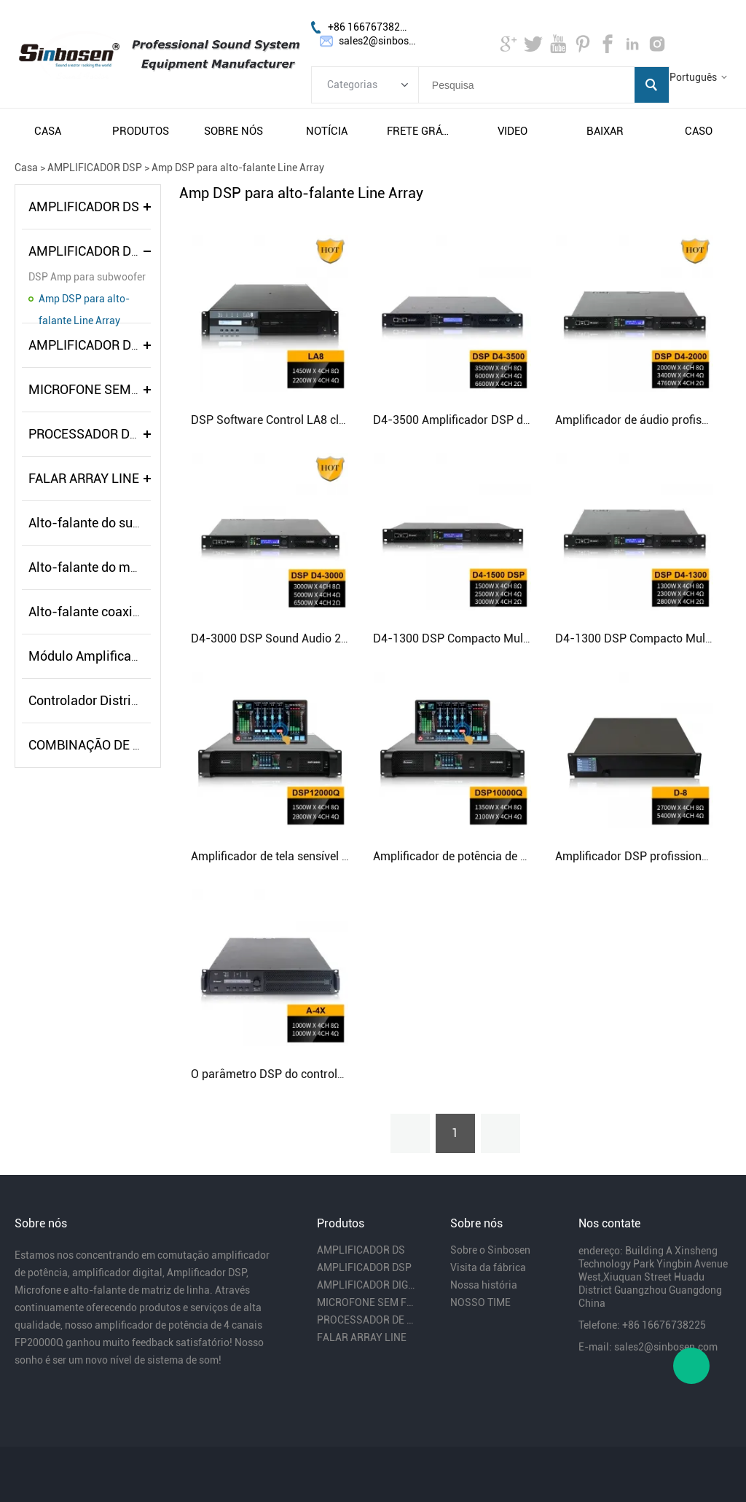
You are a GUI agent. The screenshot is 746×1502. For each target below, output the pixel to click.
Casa (26, 167)
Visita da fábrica (488, 1267)
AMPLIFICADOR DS (83, 206)
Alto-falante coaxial (86, 611)
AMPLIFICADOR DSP (94, 167)
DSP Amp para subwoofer (87, 277)
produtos (140, 131)
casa (47, 131)
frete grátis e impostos (419, 131)
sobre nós (233, 131)
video (512, 131)
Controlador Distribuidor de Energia (130, 700)
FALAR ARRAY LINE (83, 478)
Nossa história (483, 1285)
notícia (327, 131)
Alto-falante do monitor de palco (122, 567)
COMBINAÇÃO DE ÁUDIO (99, 744)
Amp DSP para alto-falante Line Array (238, 167)
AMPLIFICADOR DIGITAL (99, 345)
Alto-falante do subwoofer (104, 522)
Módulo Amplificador (89, 656)
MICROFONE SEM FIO (91, 389)
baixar (605, 131)
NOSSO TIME (480, 1302)
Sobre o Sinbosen (490, 1250)
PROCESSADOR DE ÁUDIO (103, 433)
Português (693, 77)
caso (698, 131)
